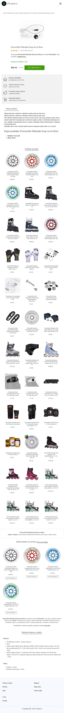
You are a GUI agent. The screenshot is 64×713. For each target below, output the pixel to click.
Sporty (20, 13)
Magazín (36, 683)
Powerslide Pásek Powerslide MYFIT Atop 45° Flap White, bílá (32, 393)
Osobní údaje (38, 690)
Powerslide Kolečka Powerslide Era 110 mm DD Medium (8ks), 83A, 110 (11, 604)
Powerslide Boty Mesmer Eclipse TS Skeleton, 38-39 (32, 205)
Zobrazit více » (22, 56)
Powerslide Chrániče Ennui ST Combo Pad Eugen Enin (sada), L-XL (32, 424)
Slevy (4, 690)
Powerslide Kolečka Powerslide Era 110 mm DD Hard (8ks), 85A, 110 (51, 173)
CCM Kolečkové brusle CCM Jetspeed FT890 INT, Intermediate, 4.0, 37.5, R (51, 486)
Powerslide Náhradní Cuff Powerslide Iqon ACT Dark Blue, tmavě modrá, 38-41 (51, 330)
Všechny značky (7, 683)
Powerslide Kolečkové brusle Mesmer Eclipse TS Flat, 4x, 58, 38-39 (13, 237)
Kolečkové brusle (30, 534)
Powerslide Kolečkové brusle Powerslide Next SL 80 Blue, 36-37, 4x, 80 (51, 362)
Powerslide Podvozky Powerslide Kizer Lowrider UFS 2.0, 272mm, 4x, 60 (51, 393)
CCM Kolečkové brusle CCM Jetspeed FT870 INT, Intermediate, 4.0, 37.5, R (32, 518)
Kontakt (4, 700)
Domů (4, 13)
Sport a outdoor (15, 13)
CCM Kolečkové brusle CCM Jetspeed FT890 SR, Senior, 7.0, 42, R (13, 518)
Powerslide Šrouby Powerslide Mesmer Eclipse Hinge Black (51, 298)
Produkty (9, 13)
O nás (4, 697)
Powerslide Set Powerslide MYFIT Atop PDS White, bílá (13, 298)
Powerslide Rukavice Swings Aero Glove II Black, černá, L (12, 267)
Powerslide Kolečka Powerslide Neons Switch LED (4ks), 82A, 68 (32, 330)
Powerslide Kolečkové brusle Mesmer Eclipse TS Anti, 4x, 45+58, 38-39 (51, 205)
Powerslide (52, 54)
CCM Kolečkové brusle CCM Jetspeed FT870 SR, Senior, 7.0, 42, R (51, 518)
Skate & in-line (26, 13)
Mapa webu (37, 687)
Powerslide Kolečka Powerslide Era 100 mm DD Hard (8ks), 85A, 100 (51, 237)
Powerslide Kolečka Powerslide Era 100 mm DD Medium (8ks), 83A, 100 (32, 568)
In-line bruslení (33, 13)
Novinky (4, 687)
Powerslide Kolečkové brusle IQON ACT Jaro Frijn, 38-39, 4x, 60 (32, 237)
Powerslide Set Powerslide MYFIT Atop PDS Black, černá (51, 267)
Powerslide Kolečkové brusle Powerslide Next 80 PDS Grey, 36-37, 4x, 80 (13, 362)
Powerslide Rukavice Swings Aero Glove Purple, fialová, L (32, 267)
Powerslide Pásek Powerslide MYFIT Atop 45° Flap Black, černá (12, 393)
